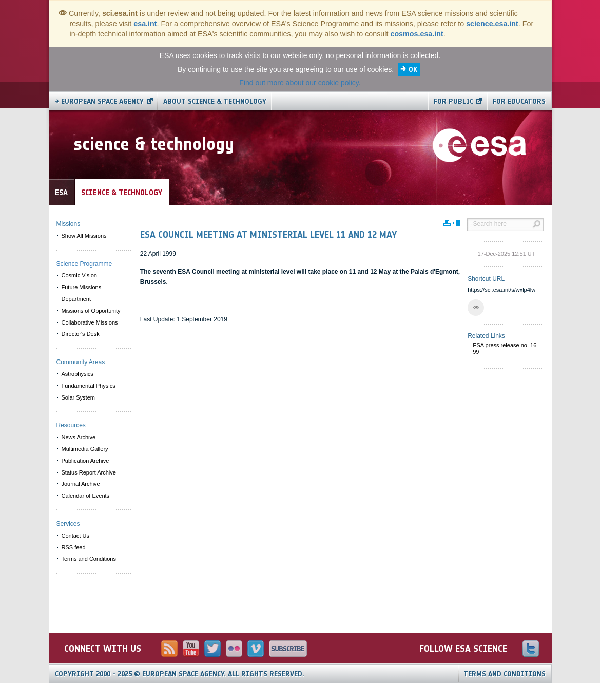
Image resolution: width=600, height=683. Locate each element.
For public (453, 101)
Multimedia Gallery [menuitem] (85, 449)
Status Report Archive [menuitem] (89, 472)
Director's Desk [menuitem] (81, 334)
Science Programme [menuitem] (84, 264)
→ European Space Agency (99, 101)
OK (413, 69)
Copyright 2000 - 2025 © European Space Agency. (179, 674)
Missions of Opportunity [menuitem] (91, 311)
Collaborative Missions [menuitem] (90, 322)
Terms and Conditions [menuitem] (89, 559)
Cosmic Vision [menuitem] (80, 275)
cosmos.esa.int (416, 34)
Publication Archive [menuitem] (85, 461)
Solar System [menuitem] (78, 397)
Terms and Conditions (504, 674)
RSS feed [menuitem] (74, 547)
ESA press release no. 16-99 (505, 348)
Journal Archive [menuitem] (81, 484)
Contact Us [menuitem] (75, 536)
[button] (476, 307)
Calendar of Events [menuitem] (86, 495)
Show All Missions (84, 236)
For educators (519, 101)
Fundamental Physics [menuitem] (88, 386)
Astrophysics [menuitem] (77, 374)
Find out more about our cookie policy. (299, 83)
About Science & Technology (214, 101)
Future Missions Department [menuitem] (82, 293)
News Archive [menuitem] (79, 437)
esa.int (145, 24)
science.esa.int (492, 24)
